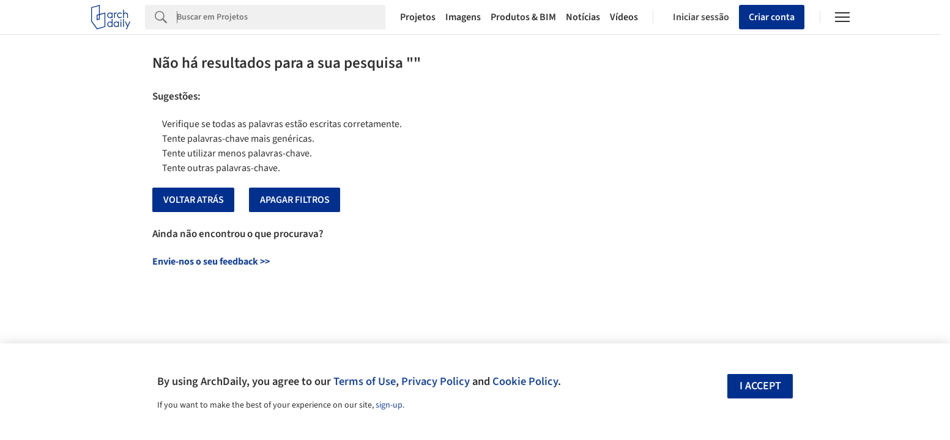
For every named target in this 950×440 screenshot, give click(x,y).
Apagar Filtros (295, 200)
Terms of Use (364, 381)
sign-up (389, 405)
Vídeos (624, 17)
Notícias (583, 17)
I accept (760, 386)
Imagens (463, 17)
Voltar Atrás (193, 200)
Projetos (418, 17)
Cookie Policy (525, 381)
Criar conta (772, 17)
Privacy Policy (435, 381)
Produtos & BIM (523, 17)
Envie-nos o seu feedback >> (211, 261)
